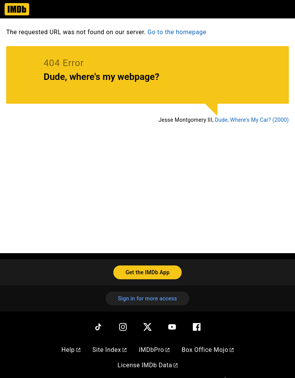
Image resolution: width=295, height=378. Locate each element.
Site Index (110, 349)
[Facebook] (196, 327)
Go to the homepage (177, 32)
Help (70, 349)
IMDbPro (154, 349)
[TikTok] (98, 327)
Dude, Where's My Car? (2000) (252, 120)
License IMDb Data (147, 365)
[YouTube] (172, 327)
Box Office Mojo (208, 349)
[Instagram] (123, 327)
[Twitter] (147, 327)
